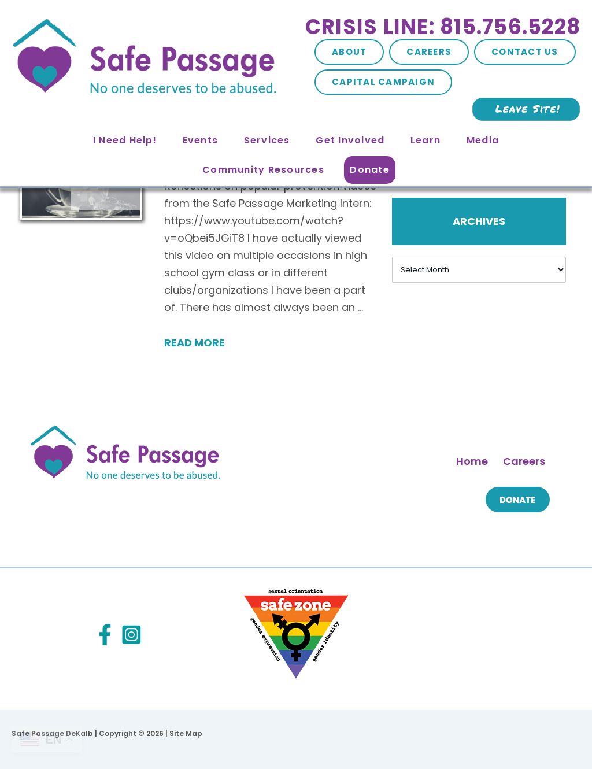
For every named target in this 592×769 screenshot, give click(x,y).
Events (201, 140)
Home (472, 461)
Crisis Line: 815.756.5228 (442, 27)
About (349, 52)
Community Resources (263, 169)
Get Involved (350, 140)
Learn (425, 140)
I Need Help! (125, 140)
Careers (429, 52)
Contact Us (524, 52)
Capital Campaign (383, 82)
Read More (194, 342)
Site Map (185, 733)
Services (267, 140)
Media (483, 140)
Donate (370, 169)
